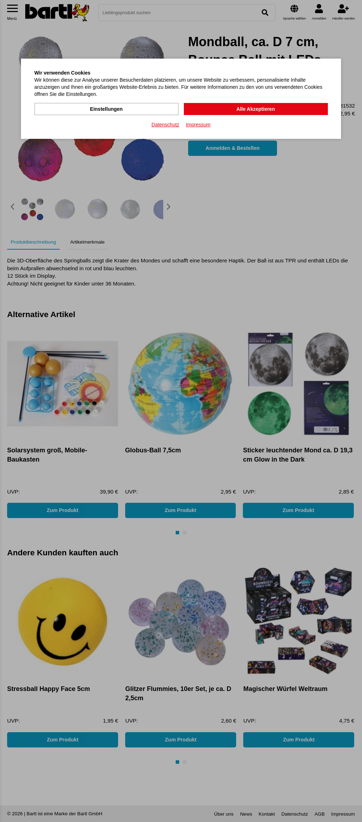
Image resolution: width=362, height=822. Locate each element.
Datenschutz (165, 124)
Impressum (198, 124)
